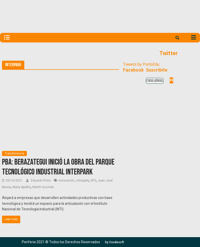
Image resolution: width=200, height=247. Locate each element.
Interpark (83, 180)
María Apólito (21, 187)
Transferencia (14, 153)
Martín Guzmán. (43, 187)
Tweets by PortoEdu (141, 64)
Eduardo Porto (41, 180)
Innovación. (67, 180)
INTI (93, 180)
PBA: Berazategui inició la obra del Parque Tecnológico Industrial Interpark (58, 167)
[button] (114, 242)
